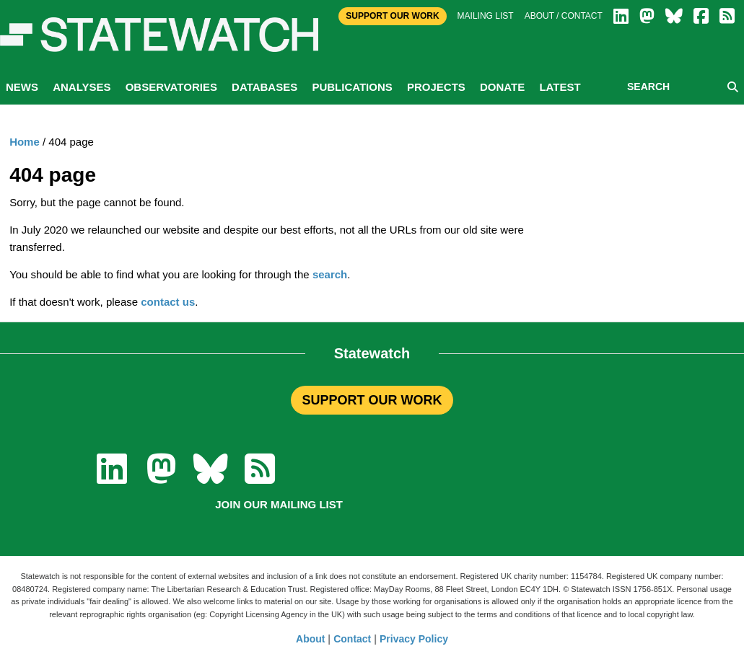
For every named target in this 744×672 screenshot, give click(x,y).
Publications (352, 87)
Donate (502, 87)
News (22, 87)
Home (24, 142)
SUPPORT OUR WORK (371, 400)
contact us (168, 302)
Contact (352, 639)
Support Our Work (392, 16)
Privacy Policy (414, 639)
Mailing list (486, 16)
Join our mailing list (279, 504)
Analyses (81, 87)
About (310, 639)
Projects (436, 87)
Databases (264, 87)
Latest (559, 87)
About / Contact (564, 16)
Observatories (171, 87)
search (329, 274)
